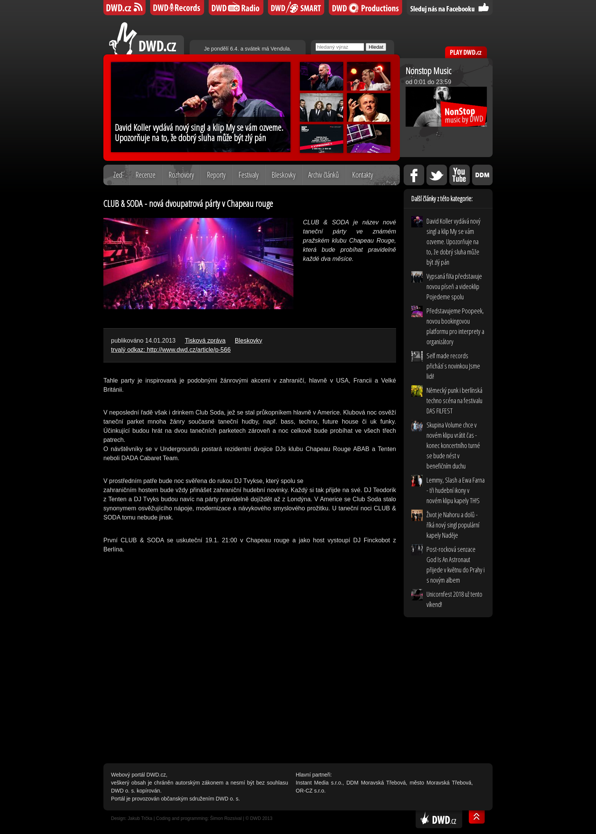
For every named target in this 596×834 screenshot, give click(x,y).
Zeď (117, 175)
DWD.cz (146, 38)
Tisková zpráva (205, 340)
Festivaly (248, 175)
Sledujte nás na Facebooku (450, 7)
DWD (124, 7)
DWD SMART (296, 7)
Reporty (216, 175)
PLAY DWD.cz (466, 52)
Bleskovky (283, 175)
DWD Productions (365, 7)
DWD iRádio (236, 7)
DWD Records (177, 7)
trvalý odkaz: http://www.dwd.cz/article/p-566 (171, 349)
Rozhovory (181, 175)
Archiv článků (323, 175)
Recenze (145, 175)
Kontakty (362, 175)
